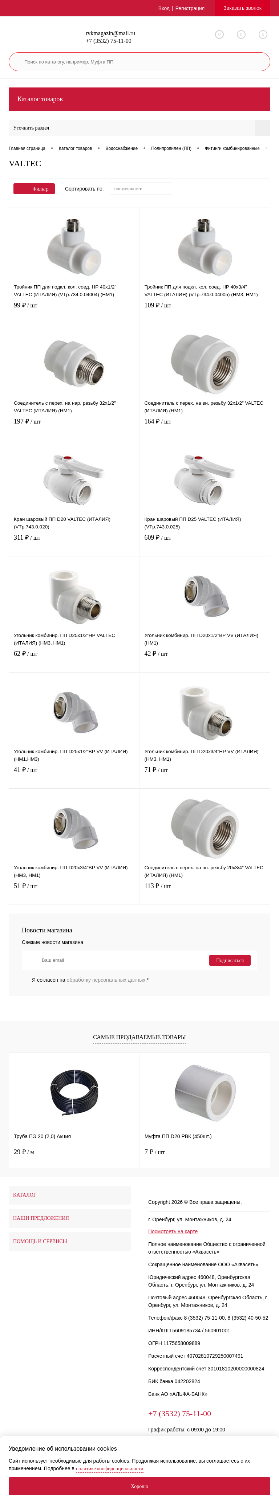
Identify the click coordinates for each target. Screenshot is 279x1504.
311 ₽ (74, 544)
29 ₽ (24, 1152)
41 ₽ (74, 776)
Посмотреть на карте (173, 1231)
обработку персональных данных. (107, 980)
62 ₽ (74, 660)
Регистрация (190, 8)
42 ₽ (205, 660)
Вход (163, 8)
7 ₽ (155, 1152)
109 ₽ (205, 312)
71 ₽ (205, 776)
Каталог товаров (139, 99)
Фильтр (34, 189)
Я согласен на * (90, 980)
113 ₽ (205, 892)
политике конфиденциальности (109, 1468)
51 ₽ (74, 892)
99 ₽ (74, 312)
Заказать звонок (242, 8)
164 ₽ (205, 428)
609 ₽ (205, 544)
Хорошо (139, 1486)
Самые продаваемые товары (139, 1037)
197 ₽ (74, 428)
